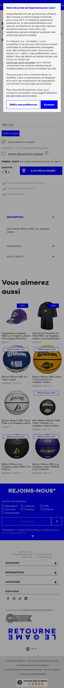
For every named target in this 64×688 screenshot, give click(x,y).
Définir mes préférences (23, 104)
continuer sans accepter (20, 62)
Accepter (49, 104)
